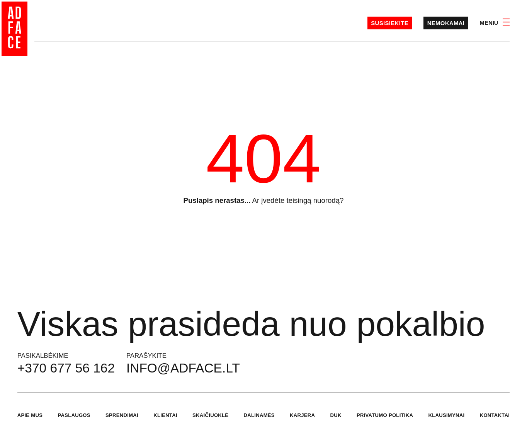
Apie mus (30, 415)
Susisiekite (389, 23)
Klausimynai (446, 415)
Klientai (165, 415)
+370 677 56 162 (66, 368)
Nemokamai (446, 23)
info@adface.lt (183, 368)
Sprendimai (121, 415)
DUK (335, 415)
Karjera (302, 415)
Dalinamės (259, 415)
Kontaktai (495, 415)
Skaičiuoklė (210, 415)
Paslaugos (74, 415)
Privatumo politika (385, 415)
